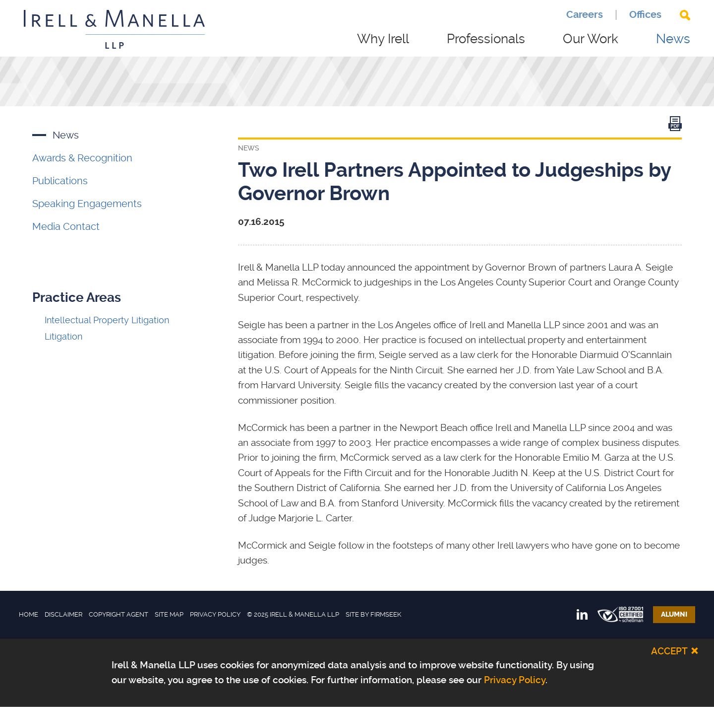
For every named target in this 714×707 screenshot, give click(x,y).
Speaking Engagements (87, 204)
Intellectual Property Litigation (107, 320)
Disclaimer (63, 614)
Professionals (486, 38)
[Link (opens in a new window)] (675, 126)
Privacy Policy (215, 614)
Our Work (590, 38)
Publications (60, 181)
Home (28, 614)
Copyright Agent (118, 614)
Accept (669, 650)
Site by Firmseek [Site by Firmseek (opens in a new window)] (373, 614)
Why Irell (383, 38)
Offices (645, 15)
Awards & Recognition (82, 158)
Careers (584, 15)
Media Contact (66, 226)
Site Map (169, 614)
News (673, 38)
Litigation (63, 336)
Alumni (674, 614)
